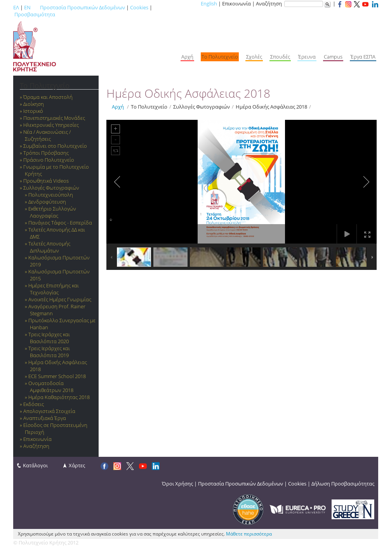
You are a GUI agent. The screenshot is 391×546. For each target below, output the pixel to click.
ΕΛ (16, 7)
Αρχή (118, 106)
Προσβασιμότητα (34, 14)
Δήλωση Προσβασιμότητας (342, 483)
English (209, 3)
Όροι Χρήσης (177, 483)
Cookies (139, 7)
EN (27, 7)
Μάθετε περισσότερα (249, 533)
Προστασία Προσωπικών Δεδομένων (82, 7)
